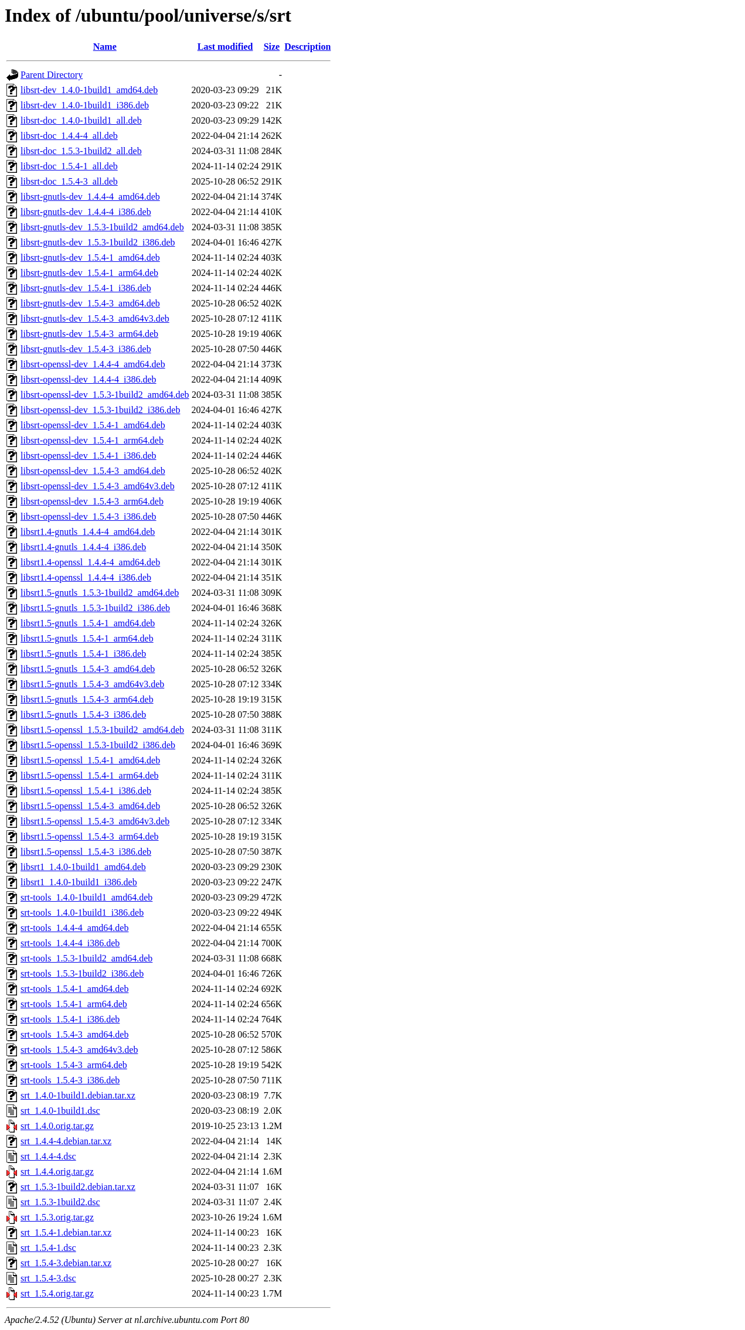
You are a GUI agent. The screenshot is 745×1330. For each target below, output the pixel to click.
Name (105, 47)
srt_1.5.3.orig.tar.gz (57, 1217)
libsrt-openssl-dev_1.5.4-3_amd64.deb (93, 471)
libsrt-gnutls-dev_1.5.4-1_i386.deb (86, 288)
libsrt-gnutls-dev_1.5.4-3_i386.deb (86, 349)
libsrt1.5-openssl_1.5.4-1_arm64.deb (90, 775)
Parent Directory (52, 75)
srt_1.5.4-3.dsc (48, 1278)
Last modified (225, 47)
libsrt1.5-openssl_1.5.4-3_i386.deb (86, 852)
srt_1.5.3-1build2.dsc (60, 1202)
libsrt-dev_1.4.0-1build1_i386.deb (85, 105)
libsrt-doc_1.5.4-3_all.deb (69, 181)
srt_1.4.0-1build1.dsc (60, 1111)
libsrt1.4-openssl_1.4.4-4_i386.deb (86, 577)
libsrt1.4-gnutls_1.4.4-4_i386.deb (83, 547)
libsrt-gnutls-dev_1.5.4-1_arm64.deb (89, 273)
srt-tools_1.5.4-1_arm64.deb (74, 1004)
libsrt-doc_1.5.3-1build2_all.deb (81, 151)
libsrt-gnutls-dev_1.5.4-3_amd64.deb (90, 303)
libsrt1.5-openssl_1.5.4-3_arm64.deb (90, 836)
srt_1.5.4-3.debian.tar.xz (66, 1263)
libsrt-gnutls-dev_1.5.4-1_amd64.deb (90, 257)
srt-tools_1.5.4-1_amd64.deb (74, 989)
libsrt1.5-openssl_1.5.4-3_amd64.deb (90, 806)
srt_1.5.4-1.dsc (48, 1248)
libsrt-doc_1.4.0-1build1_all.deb (81, 120)
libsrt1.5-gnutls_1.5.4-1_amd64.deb (88, 623)
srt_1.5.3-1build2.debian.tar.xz (78, 1187)
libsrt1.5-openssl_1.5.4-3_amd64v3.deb (95, 821)
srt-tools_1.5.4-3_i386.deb (70, 1080)
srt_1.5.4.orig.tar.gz (57, 1293)
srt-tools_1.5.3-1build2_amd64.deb (86, 958)
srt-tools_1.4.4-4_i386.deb (70, 943)
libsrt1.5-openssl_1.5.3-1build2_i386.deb (98, 745)
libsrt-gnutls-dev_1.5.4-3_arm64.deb (89, 334)
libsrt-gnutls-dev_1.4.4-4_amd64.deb (90, 197)
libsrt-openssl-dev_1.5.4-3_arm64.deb (92, 501)
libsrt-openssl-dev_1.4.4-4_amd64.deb (93, 364)
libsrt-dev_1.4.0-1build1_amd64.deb (89, 90)
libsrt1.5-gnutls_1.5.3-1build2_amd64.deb (100, 593)
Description (307, 47)
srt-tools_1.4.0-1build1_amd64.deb (86, 897)
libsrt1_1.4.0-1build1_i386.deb (79, 882)
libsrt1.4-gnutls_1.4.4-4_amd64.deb (88, 532)
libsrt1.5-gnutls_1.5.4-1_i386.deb (83, 654)
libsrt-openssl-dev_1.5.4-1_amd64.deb (93, 425)
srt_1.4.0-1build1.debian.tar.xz (78, 1095)
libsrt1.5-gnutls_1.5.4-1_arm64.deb (87, 638)
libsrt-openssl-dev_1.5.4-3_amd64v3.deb (98, 486)
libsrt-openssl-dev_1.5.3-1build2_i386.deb (100, 410)
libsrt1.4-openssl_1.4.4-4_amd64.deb (90, 562)
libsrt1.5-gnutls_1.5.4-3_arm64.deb (87, 699)
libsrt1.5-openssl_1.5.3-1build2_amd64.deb (102, 730)
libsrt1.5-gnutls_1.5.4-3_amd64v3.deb (92, 684)
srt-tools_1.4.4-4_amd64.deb (74, 928)
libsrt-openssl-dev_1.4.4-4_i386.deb (89, 379)
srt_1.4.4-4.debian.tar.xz (66, 1141)
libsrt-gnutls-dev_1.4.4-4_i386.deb (86, 212)
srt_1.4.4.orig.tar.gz (57, 1171)
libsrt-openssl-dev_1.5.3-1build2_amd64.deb (105, 395)
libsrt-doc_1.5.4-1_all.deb (69, 166)
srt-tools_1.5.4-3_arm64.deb (74, 1065)
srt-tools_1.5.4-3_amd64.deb (74, 1034)
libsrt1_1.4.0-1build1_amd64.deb (83, 867)
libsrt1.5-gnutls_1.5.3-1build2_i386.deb (95, 608)
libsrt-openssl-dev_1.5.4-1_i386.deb (89, 456)
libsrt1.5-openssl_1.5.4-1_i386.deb (86, 791)
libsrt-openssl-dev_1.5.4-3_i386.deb (89, 516)
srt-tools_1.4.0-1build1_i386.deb (82, 913)
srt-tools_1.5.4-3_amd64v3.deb (79, 1050)
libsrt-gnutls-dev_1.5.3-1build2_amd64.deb (102, 227)
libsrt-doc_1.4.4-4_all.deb (69, 136)
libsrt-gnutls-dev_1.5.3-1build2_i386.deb (98, 242)
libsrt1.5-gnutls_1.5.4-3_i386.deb (83, 714)
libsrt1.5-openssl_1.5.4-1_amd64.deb (90, 760)
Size (272, 47)
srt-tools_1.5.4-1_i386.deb (70, 1019)
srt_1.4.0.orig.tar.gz (57, 1126)
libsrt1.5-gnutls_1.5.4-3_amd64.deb (88, 669)
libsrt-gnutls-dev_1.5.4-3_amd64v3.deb (95, 318)
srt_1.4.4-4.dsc (48, 1156)
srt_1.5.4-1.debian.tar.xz (66, 1232)
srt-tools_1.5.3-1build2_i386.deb (82, 973)
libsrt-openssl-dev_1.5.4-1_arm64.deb (92, 440)
